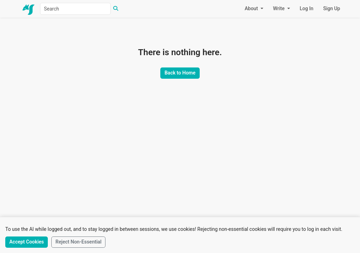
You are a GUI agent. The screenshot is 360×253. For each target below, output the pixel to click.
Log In (307, 8)
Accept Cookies (26, 242)
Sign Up (331, 8)
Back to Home (180, 73)
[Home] (28, 9)
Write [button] (279, 8)
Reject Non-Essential (79, 242)
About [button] (252, 8)
